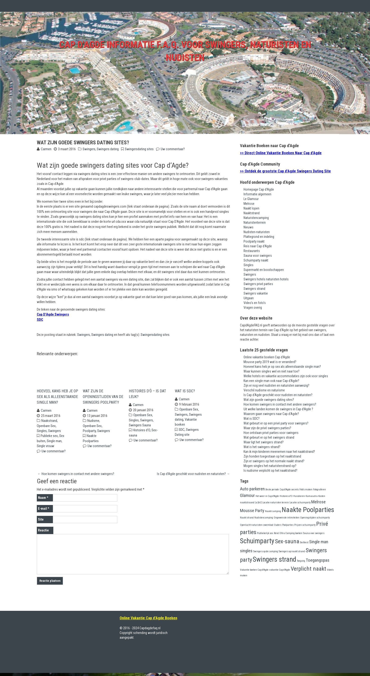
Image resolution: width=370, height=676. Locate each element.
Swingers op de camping (265, 551)
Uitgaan (249, 298)
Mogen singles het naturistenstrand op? (270, 466)
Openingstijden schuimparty (315, 517)
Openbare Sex (46, 429)
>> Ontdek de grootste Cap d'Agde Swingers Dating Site (285, 171)
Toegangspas (317, 560)
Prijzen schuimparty (304, 524)
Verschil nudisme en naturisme (264, 390)
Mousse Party (252, 510)
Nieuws (248, 227)
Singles (42, 434)
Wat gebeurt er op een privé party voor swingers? (276, 423)
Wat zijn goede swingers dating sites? (269, 400)
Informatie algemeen (257, 194)
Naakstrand (49, 424)
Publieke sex (49, 439)
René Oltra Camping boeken (288, 533)
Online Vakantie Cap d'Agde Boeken (148, 621)
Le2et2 (258, 502)
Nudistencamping (263, 517)
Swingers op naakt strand (292, 551)
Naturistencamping (256, 218)
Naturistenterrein (255, 222)
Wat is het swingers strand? (262, 447)
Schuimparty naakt (256, 260)
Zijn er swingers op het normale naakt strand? (274, 461)
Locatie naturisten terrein (275, 502)
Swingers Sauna (140, 428)
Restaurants (252, 251)
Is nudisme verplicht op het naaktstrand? (270, 470)
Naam (43, 501)
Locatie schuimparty (300, 502)
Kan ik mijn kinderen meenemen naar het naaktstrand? (279, 452)
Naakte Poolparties (308, 510)
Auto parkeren (252, 489)
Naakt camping (273, 511)
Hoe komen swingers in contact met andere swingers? (76, 477)
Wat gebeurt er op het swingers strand (269, 437)
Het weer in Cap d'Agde (267, 496)
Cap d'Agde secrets (289, 489)
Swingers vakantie (256, 293)
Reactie (43, 533)
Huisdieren (299, 496)
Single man (54, 444)
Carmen (46, 149)
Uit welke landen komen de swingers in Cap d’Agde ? (278, 409)
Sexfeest (304, 542)
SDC (40, 319)
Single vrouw (45, 449)
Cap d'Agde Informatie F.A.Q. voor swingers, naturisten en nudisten (185, 50)
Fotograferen (319, 489)
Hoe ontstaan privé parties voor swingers (271, 433)
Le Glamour (251, 199)
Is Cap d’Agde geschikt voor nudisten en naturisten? (193, 477)
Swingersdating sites (139, 149)
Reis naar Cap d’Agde (258, 246)
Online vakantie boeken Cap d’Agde (267, 357)
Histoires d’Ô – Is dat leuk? (147, 397)
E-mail (43, 511)
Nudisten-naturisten (257, 232)
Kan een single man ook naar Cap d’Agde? (271, 381)
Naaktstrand (252, 213)
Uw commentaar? (173, 149)
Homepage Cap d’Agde (259, 189)
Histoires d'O (141, 433)
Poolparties (288, 524)
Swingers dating (108, 149)
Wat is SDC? (185, 394)
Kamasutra (312, 496)
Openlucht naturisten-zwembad (256, 524)
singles (246, 550)
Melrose (249, 203)
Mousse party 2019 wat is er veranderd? (270, 362)
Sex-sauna (287, 541)
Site (41, 522)
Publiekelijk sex (265, 533)
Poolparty (89, 434)
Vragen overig (253, 307)
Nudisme (93, 424)
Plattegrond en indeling (259, 237)
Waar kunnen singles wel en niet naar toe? (271, 371)
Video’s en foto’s (255, 303)
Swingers (89, 149)
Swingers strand (254, 289)
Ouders (278, 524)
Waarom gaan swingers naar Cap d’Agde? (271, 414)
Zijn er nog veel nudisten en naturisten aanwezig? (276, 385)
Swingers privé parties (258, 284)
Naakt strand (247, 517)
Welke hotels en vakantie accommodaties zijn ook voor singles (286, 376)
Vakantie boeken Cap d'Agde (254, 569)
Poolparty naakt (254, 241)
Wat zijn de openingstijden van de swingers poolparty (103, 400)
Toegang (301, 560)
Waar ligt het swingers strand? (264, 442)
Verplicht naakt (308, 568)
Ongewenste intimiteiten (286, 517)
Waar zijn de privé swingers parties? (267, 428)
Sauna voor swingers (258, 255)
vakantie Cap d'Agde (279, 569)
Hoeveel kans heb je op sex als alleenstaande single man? (57, 400)
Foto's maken (305, 489)
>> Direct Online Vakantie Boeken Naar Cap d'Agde (281, 153)
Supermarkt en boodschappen (264, 270)
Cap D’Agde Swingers (53, 314)
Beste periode (272, 489)
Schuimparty (257, 541)
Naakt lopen (251, 208)
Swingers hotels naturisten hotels (266, 279)
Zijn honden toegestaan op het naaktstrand (272, 456)
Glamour (247, 495)
